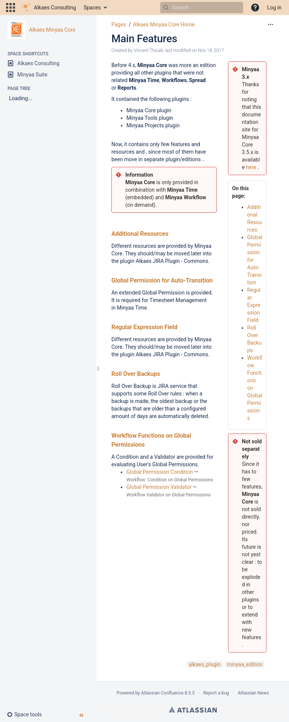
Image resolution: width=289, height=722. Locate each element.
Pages (118, 24)
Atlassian (193, 709)
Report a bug (216, 693)
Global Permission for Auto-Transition (162, 280)
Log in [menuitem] (274, 8)
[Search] (166, 8)
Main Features (144, 38)
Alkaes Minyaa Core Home (164, 24)
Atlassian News (253, 693)
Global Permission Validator (159, 487)
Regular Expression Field (144, 327)
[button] (10, 7)
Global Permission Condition (159, 472)
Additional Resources (140, 233)
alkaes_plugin (205, 664)
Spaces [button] (92, 8)
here (251, 167)
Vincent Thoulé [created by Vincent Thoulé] (148, 50)
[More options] (270, 24)
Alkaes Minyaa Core (52, 30)
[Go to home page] (48, 7)
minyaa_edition (244, 664)
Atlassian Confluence (162, 693)
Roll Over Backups (135, 373)
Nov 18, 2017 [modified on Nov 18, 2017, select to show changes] (211, 50)
